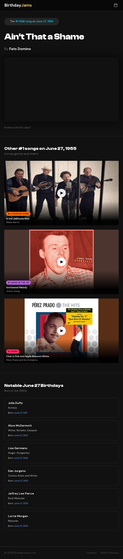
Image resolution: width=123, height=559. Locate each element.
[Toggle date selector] (115, 5)
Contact (92, 552)
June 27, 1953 (21, 435)
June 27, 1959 (21, 480)
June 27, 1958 (21, 457)
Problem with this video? (17, 127)
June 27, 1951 (20, 412)
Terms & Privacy (109, 552)
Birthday (18, 5)
